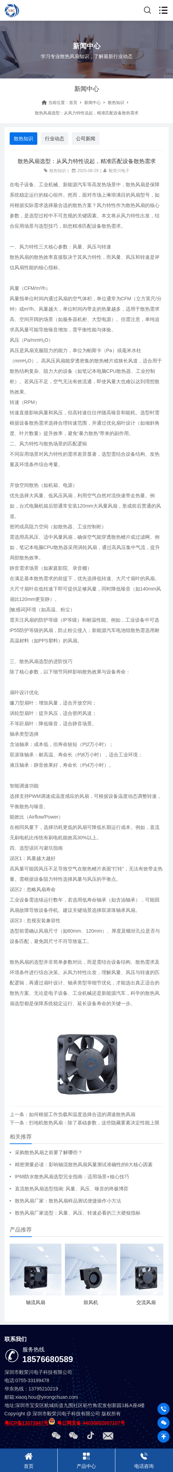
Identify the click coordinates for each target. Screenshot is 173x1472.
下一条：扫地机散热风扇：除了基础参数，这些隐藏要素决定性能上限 (85, 1122)
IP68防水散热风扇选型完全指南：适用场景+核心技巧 (72, 1176)
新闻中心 (92, 102)
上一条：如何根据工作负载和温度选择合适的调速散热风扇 (72, 1114)
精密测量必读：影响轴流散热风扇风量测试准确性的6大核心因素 (84, 1164)
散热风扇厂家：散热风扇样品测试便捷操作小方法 (68, 1201)
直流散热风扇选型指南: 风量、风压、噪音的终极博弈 (72, 1188)
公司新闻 (85, 138)
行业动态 (54, 138)
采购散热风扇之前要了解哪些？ (49, 1152)
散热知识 (116, 102)
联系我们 (15, 1339)
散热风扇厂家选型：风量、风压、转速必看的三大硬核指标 (78, 1213)
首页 (73, 102)
